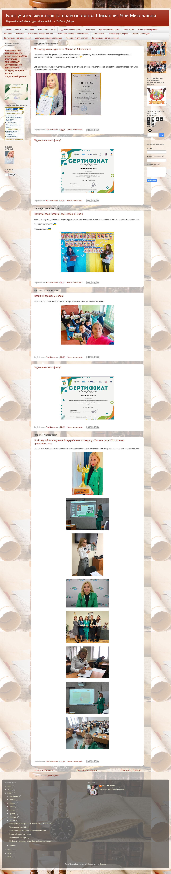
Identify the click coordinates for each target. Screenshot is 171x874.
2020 (9, 853)
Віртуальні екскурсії (141, 34)
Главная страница (13, 29)
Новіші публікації (43, 770)
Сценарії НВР (99, 34)
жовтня (13, 800)
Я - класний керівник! (148, 29)
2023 (9, 790)
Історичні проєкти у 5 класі (48, 296)
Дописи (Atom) (53, 775)
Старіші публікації (130, 770)
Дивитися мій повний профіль (111, 789)
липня (12, 807)
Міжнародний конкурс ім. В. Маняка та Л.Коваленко (62, 49)
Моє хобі (20, 34)
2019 (9, 857)
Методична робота (46, 29)
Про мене (29, 29)
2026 (9, 786)
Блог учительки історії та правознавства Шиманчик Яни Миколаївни (81, 15)
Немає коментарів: (75, 130)
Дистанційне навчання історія (17, 38)
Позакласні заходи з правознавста (73, 34)
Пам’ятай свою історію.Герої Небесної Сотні (58, 214)
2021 (9, 850)
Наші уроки (129, 29)
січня (12, 845)
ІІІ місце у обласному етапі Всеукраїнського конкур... (30, 841)
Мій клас (8, 34)
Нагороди (90, 29)
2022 (9, 793)
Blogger (103, 864)
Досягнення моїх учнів (109, 29)
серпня (13, 803)
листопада (14, 796)
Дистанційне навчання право (48, 38)
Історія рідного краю (118, 34)
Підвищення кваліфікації (71, 29)
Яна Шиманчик (108, 786)
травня (13, 814)
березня (13, 817)
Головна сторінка (87, 770)
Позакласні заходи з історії (40, 34)
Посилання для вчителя (77, 38)
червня (13, 810)
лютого (13, 820)
